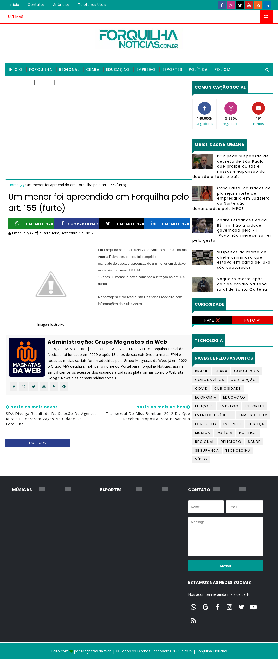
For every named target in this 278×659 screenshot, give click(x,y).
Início (14, 4)
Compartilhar (34, 223)
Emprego (146, 69)
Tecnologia (70, 82)
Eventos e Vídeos (213, 415)
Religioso (19, 82)
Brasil (201, 370)
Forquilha (40, 69)
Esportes (172, 69)
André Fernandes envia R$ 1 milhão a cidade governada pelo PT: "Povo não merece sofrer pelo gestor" (232, 230)
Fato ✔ (252, 320)
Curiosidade (227, 388)
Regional (69, 69)
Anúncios (61, 4)
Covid (201, 388)
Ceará (92, 69)
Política (198, 69)
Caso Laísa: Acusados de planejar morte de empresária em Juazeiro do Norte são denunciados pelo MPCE (231, 198)
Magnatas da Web (96, 651)
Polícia (223, 69)
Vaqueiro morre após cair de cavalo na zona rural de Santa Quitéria (242, 284)
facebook (37, 442)
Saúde (43, 82)
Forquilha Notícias (211, 651)
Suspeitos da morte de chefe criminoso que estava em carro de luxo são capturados (244, 259)
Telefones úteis (92, 4)
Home (14, 184)
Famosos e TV (253, 415)
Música (202, 432)
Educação (118, 69)
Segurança (207, 450)
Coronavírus (209, 379)
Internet (232, 423)
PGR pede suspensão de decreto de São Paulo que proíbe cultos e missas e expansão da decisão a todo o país (230, 166)
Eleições (204, 406)
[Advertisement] (98, 117)
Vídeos (98, 82)
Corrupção (243, 379)
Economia (206, 397)
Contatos (36, 4)
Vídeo (201, 459)
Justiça (256, 423)
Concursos (247, 370)
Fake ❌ (212, 320)
